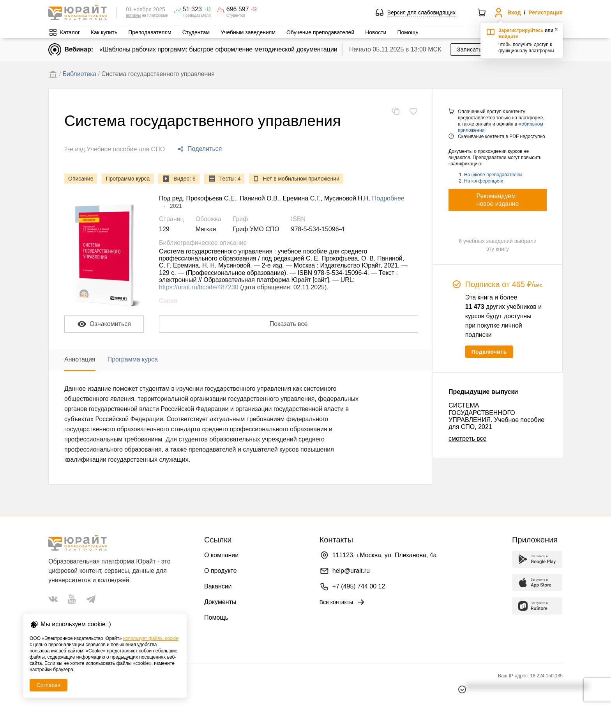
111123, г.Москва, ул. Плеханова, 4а (384, 555)
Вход (514, 12)
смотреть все (467, 438)
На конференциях (483, 181)
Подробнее (388, 198)
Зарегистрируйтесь (521, 30)
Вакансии (218, 586)
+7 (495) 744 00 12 (358, 586)
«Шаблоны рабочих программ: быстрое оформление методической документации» (220, 49)
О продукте (220, 570)
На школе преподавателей (493, 174)
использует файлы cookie (150, 638)
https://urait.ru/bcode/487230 (198, 287)
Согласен (48, 685)
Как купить (104, 32)
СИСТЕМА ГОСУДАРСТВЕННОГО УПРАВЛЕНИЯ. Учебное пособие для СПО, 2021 (496, 416)
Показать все (289, 324)
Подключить (489, 352)
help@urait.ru (351, 570)
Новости (375, 32)
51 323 (192, 9)
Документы (220, 602)
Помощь (407, 32)
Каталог (70, 32)
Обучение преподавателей (320, 32)
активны (133, 15)
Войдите (508, 36)
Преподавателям (149, 32)
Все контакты (343, 602)
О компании (221, 555)
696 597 (237, 9)
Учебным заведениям (248, 32)
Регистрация (545, 12)
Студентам (196, 32)
